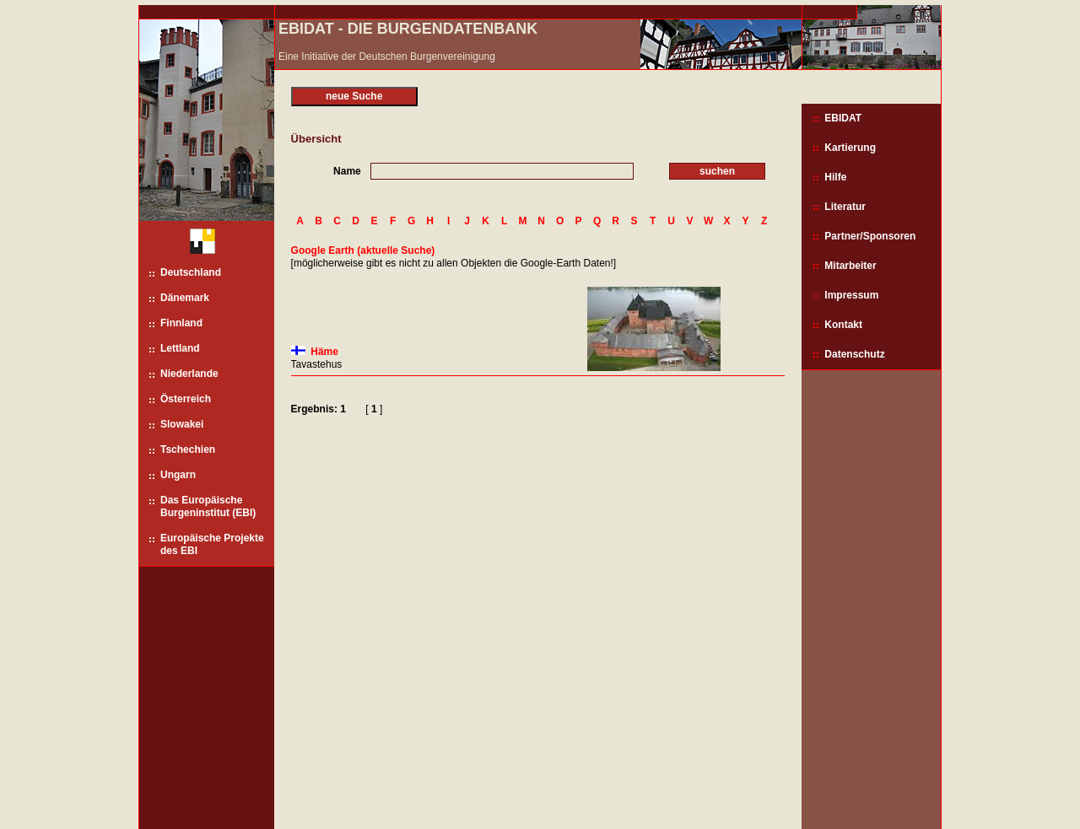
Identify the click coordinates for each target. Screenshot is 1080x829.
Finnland (181, 323)
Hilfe (835, 177)
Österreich (185, 399)
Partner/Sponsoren (869, 236)
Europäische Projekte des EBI (212, 544)
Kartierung (850, 147)
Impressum (851, 295)
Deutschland (190, 272)
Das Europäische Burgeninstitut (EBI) (208, 506)
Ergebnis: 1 (318, 409)
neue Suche (354, 96)
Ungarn (178, 475)
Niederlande (189, 374)
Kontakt (843, 325)
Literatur (845, 207)
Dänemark (184, 298)
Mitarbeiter (850, 266)
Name (347, 171)
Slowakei (181, 424)
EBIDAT (842, 118)
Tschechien (187, 449)
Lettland (180, 348)
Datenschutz (854, 354)
